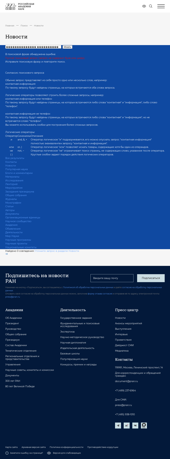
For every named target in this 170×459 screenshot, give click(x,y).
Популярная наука (16, 169)
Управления (12, 364)
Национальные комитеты (21, 247)
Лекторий (11, 184)
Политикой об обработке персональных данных (88, 287)
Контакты (11, 161)
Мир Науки (12, 236)
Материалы (12, 176)
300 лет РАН (12, 381)
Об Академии (13, 318)
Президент (12, 323)
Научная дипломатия (73, 342)
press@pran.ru (12, 297)
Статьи (9, 206)
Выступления (123, 329)
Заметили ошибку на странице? (24, 453)
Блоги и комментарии (19, 173)
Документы (12, 213)
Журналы (11, 199)
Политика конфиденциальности (66, 447)
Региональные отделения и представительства (22, 358)
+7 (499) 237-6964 (125, 390)
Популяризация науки (74, 359)
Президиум (12, 339)
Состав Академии (16, 345)
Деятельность (73, 310)
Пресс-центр (126, 310)
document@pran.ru (126, 381)
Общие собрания (16, 195)
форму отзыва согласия (100, 293)
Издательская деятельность (77, 348)
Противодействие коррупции (102, 447)
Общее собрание (16, 334)
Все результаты (14, 158)
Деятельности (14, 232)
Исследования (14, 180)
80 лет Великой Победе (20, 386)
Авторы (10, 210)
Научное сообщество (18, 221)
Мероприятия (13, 187)
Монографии (13, 202)
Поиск (24, 25)
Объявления (12, 228)
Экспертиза (67, 331)
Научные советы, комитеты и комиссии (29, 370)
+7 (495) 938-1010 (125, 414)
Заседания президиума (19, 191)
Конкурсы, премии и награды (78, 364)
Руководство (13, 329)
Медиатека (121, 350)
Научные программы (18, 239)
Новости (38, 25)
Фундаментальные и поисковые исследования (80, 325)
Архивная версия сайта (34, 447)
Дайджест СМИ (124, 345)
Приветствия (123, 339)
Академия (11, 224)
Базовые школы (70, 353)
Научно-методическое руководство (82, 337)
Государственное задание (76, 318)
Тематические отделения (20, 350)
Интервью (121, 334)
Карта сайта (11, 447)
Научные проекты (16, 243)
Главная (9, 25)
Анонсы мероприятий (128, 323)
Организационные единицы (22, 217)
